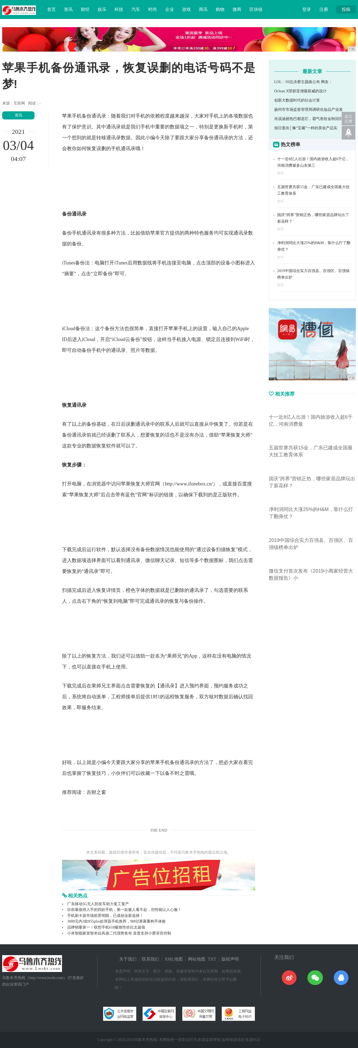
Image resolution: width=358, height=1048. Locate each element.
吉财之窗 (96, 792)
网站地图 (196, 959)
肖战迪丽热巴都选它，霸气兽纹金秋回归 (308, 119)
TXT (212, 959)
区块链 (256, 9)
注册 (323, 9)
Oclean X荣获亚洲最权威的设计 (300, 91)
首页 (51, 9)
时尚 (152, 9)
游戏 (186, 9)
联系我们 (150, 959)
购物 (220, 9)
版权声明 (230, 959)
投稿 (346, 9)
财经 (85, 9)
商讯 (203, 9)
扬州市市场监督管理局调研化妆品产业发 (308, 110)
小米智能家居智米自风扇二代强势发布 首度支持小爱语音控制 (119, 933)
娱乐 (102, 9)
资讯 (68, 9)
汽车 (135, 9)
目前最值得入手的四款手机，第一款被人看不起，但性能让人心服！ (124, 910)
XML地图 (174, 959)
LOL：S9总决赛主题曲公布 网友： (303, 82)
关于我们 (128, 959)
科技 (119, 9)
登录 (306, 9)
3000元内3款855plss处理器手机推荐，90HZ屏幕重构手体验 (116, 921)
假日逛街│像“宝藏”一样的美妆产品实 (305, 128)
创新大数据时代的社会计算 (297, 100)
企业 (169, 9)
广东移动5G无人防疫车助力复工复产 (98, 904)
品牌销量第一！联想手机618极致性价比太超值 (106, 927)
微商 (237, 9)
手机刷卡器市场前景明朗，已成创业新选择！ (105, 916)
